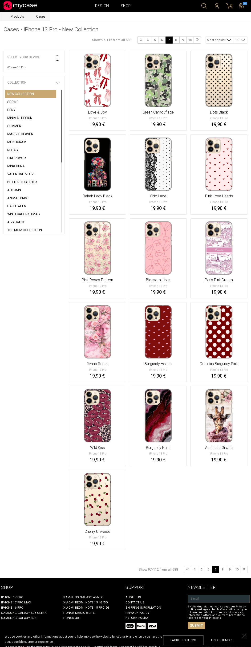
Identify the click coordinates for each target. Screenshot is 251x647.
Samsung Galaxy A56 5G (83, 597)
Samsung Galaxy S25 (18, 618)
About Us (133, 597)
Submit (196, 625)
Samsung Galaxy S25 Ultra (24, 612)
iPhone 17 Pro (12, 597)
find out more (222, 640)
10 (190, 40)
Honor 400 (72, 618)
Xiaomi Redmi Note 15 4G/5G (85, 602)
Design (102, 6)
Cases (40, 16)
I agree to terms (183, 640)
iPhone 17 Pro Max (16, 602)
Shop (126, 6)
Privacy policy (137, 612)
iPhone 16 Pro (12, 607)
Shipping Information (143, 607)
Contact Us (135, 602)
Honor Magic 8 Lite (79, 612)
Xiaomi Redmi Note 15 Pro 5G (86, 607)
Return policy (137, 617)
